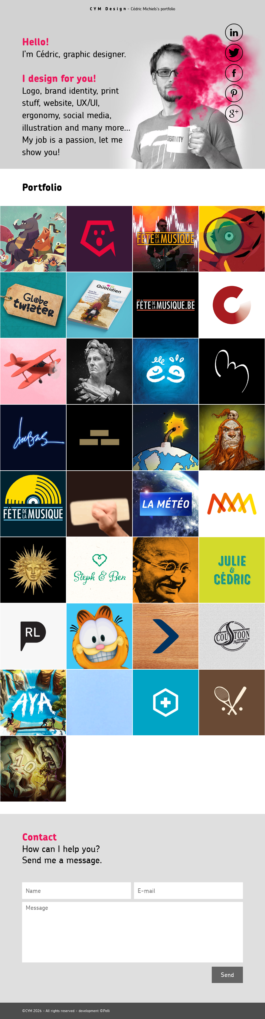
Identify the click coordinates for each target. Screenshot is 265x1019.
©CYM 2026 (32, 1011)
